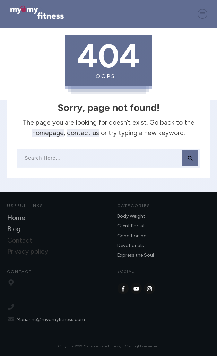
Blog (13, 229)
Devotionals (130, 246)
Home (16, 218)
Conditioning (132, 236)
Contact (19, 240)
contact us (83, 133)
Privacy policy (27, 251)
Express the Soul (135, 255)
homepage (48, 133)
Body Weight (131, 216)
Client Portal (130, 226)
